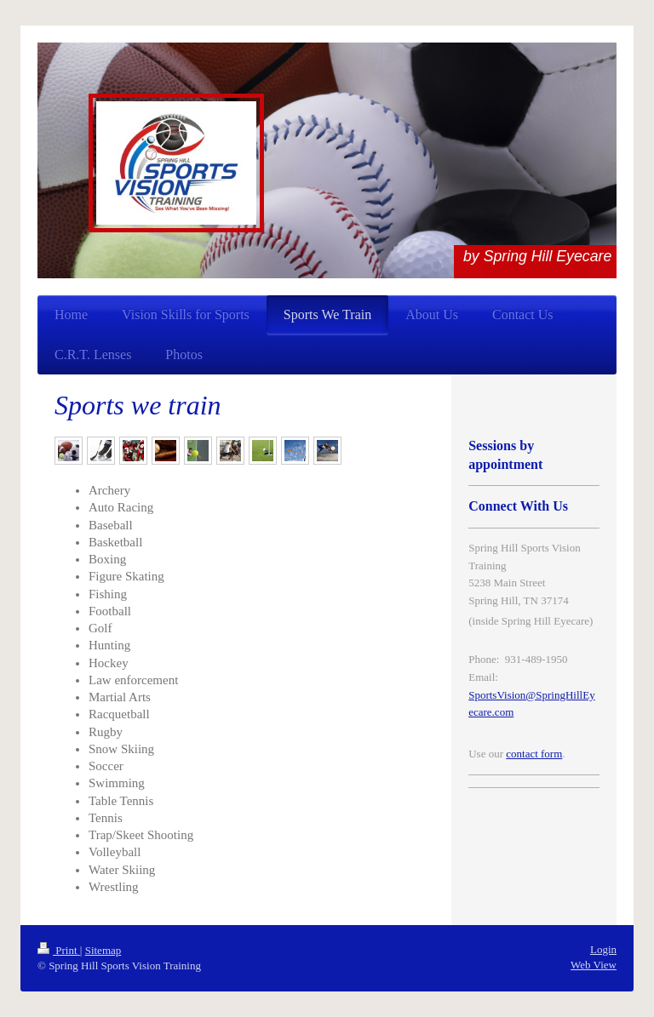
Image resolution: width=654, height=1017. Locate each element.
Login (603, 949)
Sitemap (103, 950)
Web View (594, 964)
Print (58, 950)
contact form (534, 753)
